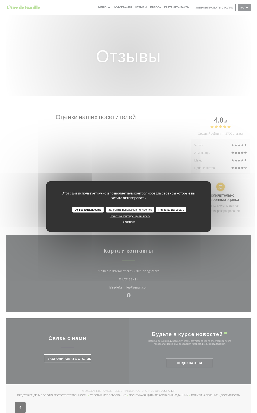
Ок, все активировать (88, 209)
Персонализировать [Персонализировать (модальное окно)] (171, 209)
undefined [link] (129, 221)
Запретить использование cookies (130, 209)
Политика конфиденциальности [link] (130, 216)
